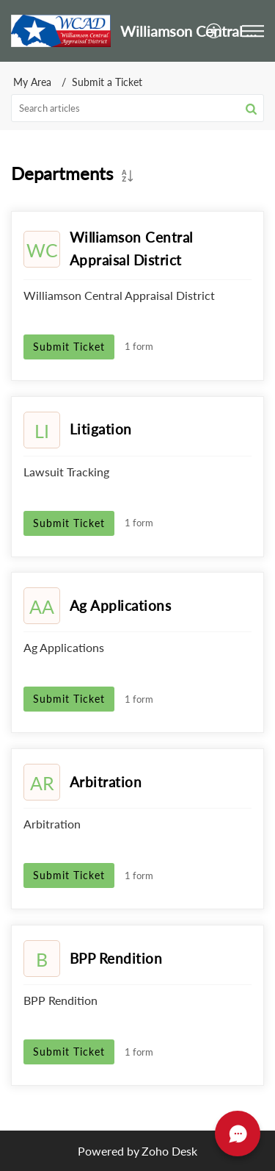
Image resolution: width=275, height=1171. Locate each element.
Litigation (101, 428)
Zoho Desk (169, 1151)
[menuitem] (214, 30)
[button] (214, 30)
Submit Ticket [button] (69, 346)
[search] (137, 108)
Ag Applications (121, 605)
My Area (32, 82)
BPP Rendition (116, 958)
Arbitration (106, 781)
